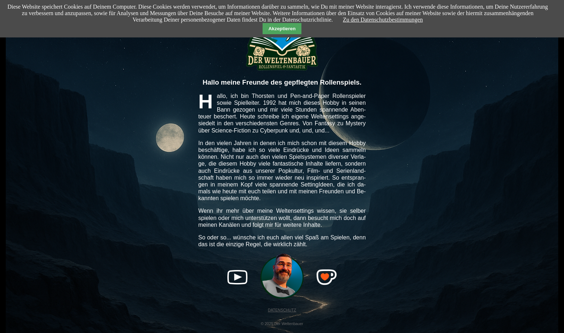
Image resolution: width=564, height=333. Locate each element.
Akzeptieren (282, 28)
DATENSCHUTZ (282, 310)
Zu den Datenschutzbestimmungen (383, 20)
